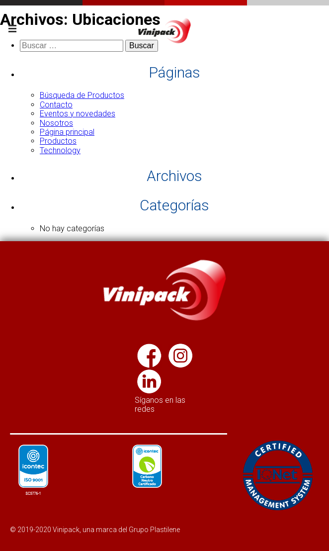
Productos (58, 141)
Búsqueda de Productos (82, 95)
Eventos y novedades (77, 113)
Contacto (56, 104)
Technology (60, 150)
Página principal (67, 132)
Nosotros (56, 123)
